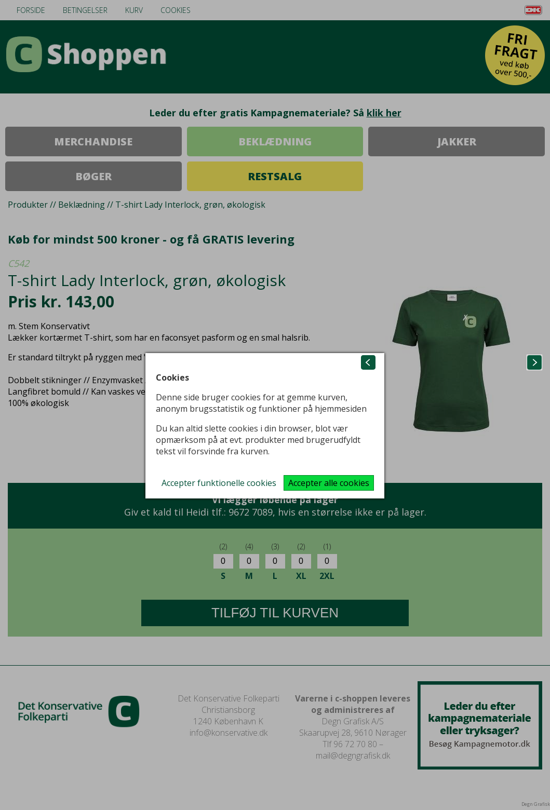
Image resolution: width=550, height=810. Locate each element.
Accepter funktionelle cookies (219, 483)
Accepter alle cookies (328, 483)
